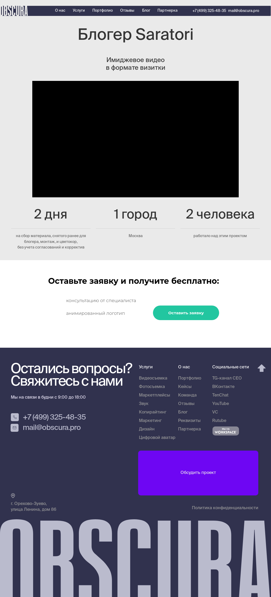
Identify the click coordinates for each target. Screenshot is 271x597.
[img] (262, 368)
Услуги (79, 10)
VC (215, 412)
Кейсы (185, 387)
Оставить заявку (186, 312)
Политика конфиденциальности (225, 508)
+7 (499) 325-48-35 (209, 11)
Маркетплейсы (154, 395)
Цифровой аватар (157, 438)
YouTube (220, 404)
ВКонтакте (223, 387)
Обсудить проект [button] (198, 473)
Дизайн (147, 429)
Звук (143, 404)
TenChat (220, 395)
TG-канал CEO (227, 378)
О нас (60, 10)
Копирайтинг (152, 412)
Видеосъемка (153, 378)
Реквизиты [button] (189, 421)
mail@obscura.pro (243, 11)
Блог (146, 10)
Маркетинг (150, 421)
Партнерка (167, 10)
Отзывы (127, 10)
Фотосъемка (152, 387)
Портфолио (102, 10)
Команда (187, 395)
